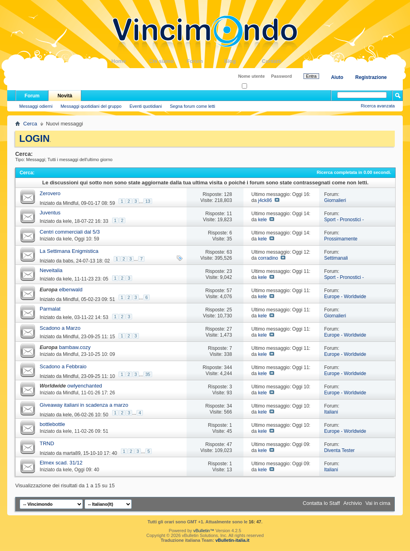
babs (68, 261)
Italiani (331, 412)
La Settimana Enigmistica (69, 251)
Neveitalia (51, 270)
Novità (65, 96)
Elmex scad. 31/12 (61, 463)
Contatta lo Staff (321, 503)
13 (147, 201)
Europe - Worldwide (345, 296)
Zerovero (50, 193)
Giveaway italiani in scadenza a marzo (84, 405)
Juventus (50, 213)
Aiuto (337, 77)
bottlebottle (52, 424)
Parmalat (50, 309)
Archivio (353, 503)
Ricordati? (254, 86)
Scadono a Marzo (60, 328)
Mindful (70, 203)
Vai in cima (377, 503)
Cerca (30, 124)
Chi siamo (168, 61)
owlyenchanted (84, 386)
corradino (268, 258)
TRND (47, 443)
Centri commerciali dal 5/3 (70, 232)
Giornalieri (335, 200)
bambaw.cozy (74, 347)
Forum (205, 61)
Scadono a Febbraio (63, 366)
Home (130, 61)
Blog (243, 61)
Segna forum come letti (192, 106)
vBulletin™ (204, 530)
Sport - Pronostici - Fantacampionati (344, 222)
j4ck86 (265, 200)
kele (67, 221)
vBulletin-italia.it (232, 540)
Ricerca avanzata (378, 105)
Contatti (280, 61)
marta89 (71, 453)
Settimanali (336, 258)
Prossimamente (340, 239)
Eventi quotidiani (145, 106)
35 (147, 374)
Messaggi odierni (35, 106)
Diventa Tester (339, 450)
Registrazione (371, 77)
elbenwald (70, 290)
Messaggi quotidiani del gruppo (90, 106)
